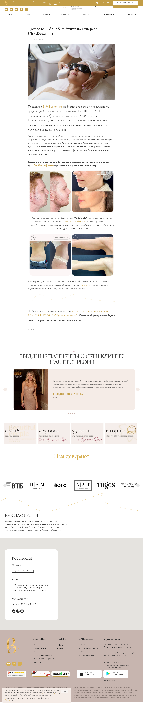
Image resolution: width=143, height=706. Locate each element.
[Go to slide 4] (70, 417)
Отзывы (62, 652)
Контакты (132, 14)
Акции (45, 14)
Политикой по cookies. (50, 694)
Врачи (36, 648)
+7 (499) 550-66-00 (23, 574)
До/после (65, 14)
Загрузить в (115, 676)
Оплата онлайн (87, 655)
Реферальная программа (44, 662)
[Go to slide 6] (74, 417)
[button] (125, 5)
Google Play (117, 678)
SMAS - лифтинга (44, 166)
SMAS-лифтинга (53, 108)
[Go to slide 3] (68, 417)
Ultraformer (87, 286)
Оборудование (40, 652)
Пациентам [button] (109, 14)
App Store (89, 678)
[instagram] (11, 11)
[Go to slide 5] (72, 417)
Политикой (8, 700)
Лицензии (37, 655)
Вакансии (37, 666)
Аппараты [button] (86, 14)
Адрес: (15, 582)
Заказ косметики (87, 659)
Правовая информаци (42, 659)
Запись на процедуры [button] (89, 652)
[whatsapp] (21, 11)
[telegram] (16, 11)
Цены (28, 14)
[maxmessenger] (26, 11)
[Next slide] (138, 393)
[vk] (6, 11)
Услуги (10, 14)
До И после (85, 649)
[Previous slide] (5, 393)
